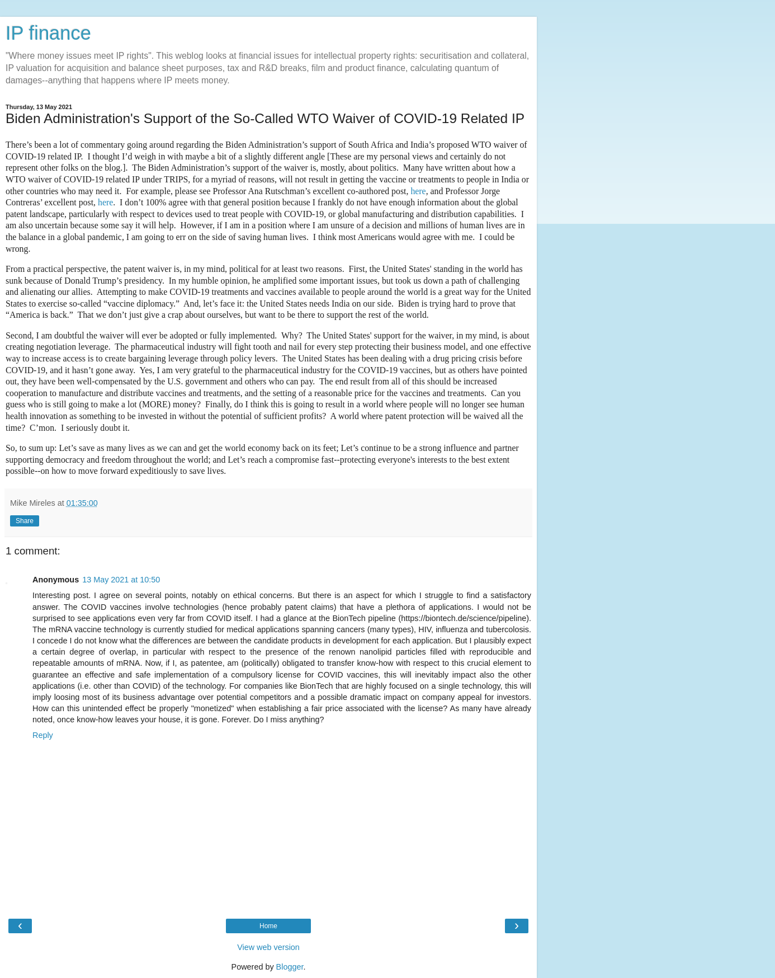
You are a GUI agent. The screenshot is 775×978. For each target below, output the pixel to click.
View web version (268, 947)
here (418, 191)
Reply (42, 735)
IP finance (48, 33)
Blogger (290, 966)
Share (25, 521)
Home (268, 926)
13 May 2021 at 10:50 (121, 579)
